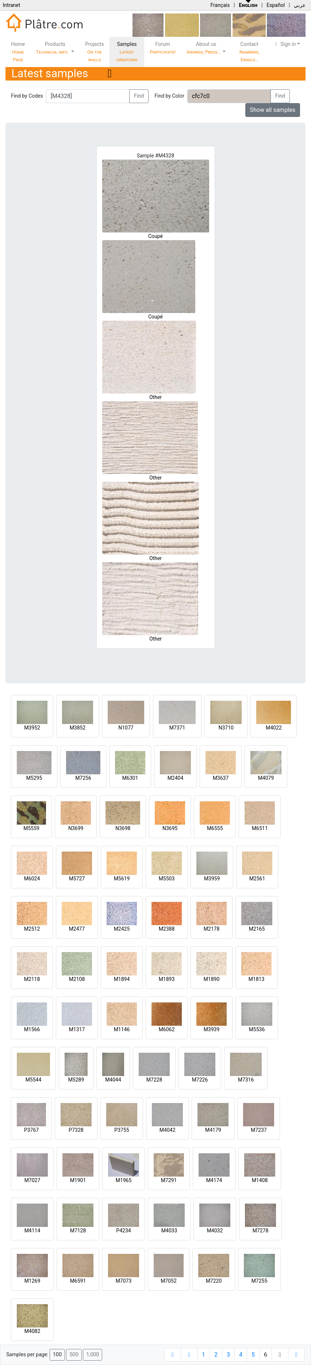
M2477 (77, 929)
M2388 (167, 929)
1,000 (92, 1355)
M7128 (78, 1230)
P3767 (31, 1130)
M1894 (122, 979)
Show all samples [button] (273, 109)
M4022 (274, 728)
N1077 (125, 728)
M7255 (260, 1281)
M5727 (77, 878)
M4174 (214, 1180)
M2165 (257, 929)
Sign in (284, 44)
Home (18, 51)
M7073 (124, 1281)
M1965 (124, 1180)
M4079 (266, 778)
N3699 (75, 828)
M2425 (122, 929)
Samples (127, 51)
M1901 (78, 1180)
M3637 (221, 778)
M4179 (213, 1130)
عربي (300, 5)
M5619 (122, 878)
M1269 (32, 1281)
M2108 (77, 979)
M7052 (169, 1281)
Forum (163, 48)
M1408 (260, 1180)
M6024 (32, 878)
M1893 (167, 979)
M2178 (212, 929)
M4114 (32, 1230)
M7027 (32, 1180)
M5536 (257, 1029)
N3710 (225, 728)
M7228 (154, 1080)
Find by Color (169, 96)
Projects (94, 51)
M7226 (200, 1080)
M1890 (212, 979)
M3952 (32, 728)
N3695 (169, 828)
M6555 (215, 828)
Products (53, 48)
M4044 (113, 1080)
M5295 (34, 778)
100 (57, 1355)
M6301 (130, 778)
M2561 (257, 878)
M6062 (167, 1029)
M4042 (168, 1130)
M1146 (122, 1029)
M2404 (176, 778)
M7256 (83, 778)
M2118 (32, 979)
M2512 (32, 929)
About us (204, 48)
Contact (249, 51)
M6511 (260, 828)
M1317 (77, 1029)
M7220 (214, 1281)
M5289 (76, 1080)
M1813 (257, 979)
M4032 (215, 1230)
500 (73, 1355)
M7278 (261, 1230)
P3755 (121, 1130)
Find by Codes (27, 96)
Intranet (11, 5)
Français (220, 5)
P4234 (123, 1230)
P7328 (76, 1130)
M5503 (167, 878)
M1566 (32, 1029)
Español (275, 5)
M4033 (169, 1230)
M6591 (78, 1281)
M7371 (177, 728)
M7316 (246, 1080)
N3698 (122, 828)
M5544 (34, 1080)
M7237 (259, 1130)
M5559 (31, 828)
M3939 (212, 1029)
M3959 (212, 878)
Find (139, 96)
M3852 (78, 728)
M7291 (169, 1180)
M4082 (32, 1331)
